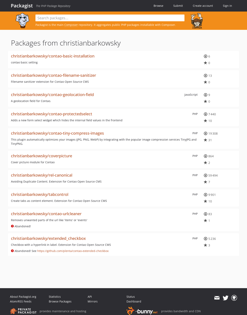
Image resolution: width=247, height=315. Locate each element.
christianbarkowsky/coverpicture (41, 155)
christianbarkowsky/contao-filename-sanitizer (53, 75)
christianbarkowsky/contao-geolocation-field (52, 94)
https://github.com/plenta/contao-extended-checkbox (73, 251)
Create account (203, 6)
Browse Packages (60, 301)
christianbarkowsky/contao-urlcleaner (46, 213)
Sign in (227, 6)
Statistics (55, 296)
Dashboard (133, 301)
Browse (158, 6)
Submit (178, 6)
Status (130, 296)
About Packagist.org (23, 296)
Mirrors (93, 301)
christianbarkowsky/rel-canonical (41, 175)
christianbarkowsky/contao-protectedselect (51, 114)
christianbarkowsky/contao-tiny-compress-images (57, 133)
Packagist (22, 5)
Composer (71, 25)
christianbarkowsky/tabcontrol (39, 194)
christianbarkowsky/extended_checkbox (48, 238)
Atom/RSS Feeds (20, 301)
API (90, 296)
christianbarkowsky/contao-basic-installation (52, 56)
